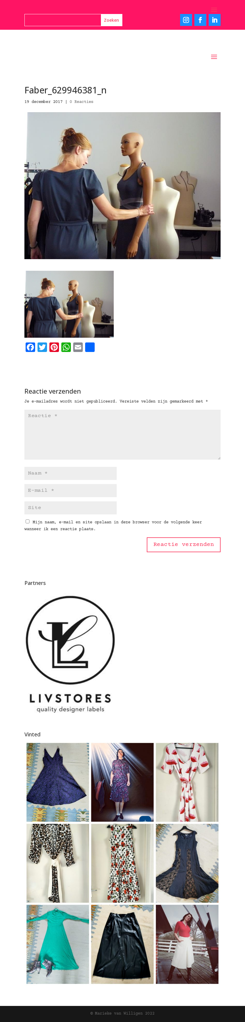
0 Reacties (81, 102)
